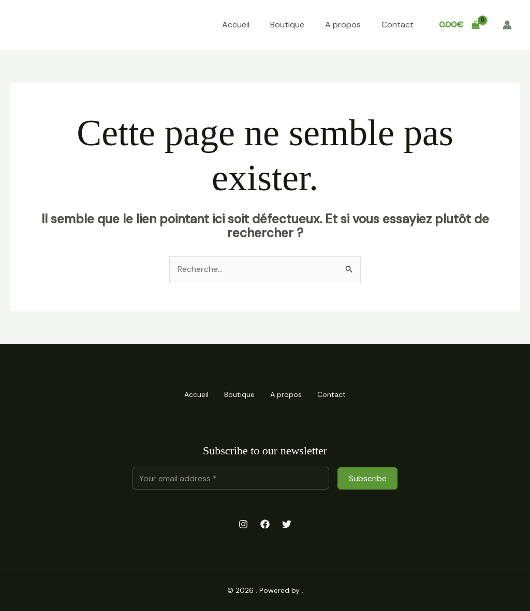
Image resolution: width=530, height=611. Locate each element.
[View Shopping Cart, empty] (459, 24)
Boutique (287, 24)
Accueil (235, 24)
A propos (343, 24)
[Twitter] (286, 524)
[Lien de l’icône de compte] (507, 24)
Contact (397, 24)
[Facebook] (265, 524)
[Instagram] (243, 524)
